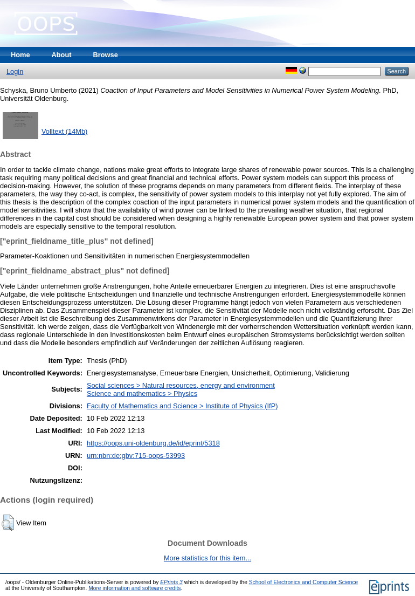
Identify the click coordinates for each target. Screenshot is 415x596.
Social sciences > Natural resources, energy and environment (181, 385)
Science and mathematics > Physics (142, 393)
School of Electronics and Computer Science (303, 582)
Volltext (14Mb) (64, 131)
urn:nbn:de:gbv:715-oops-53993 (136, 455)
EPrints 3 (171, 582)
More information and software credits (134, 588)
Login (14, 71)
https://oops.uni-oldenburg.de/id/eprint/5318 (153, 443)
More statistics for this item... (207, 558)
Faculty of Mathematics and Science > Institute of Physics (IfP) (182, 406)
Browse (105, 55)
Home (20, 55)
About (62, 55)
